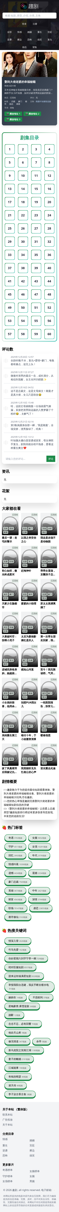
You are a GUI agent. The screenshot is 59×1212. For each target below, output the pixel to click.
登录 (24, 23)
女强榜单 (8, 1181)
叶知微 (42, 101)
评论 (50, 459)
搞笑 (39, 39)
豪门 (20, 101)
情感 (19, 31)
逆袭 (9, 39)
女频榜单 (35, 1171)
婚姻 (29, 31)
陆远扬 (48, 101)
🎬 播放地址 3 (13, 119)
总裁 (13, 101)
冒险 (34, 47)
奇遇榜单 (8, 1170)
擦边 (19, 39)
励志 (24, 47)
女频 (32, 1176)
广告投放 (8, 1119)
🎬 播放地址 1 (13, 113)
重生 (39, 31)
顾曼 (38, 101)
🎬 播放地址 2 (32, 113)
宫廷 (50, 31)
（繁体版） (22, 1109)
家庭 (18, 104)
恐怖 (29, 39)
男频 (32, 1181)
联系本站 (8, 1114)
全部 (9, 31)
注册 (35, 23)
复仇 (50, 39)
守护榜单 (8, 1176)
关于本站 (8, 1124)
